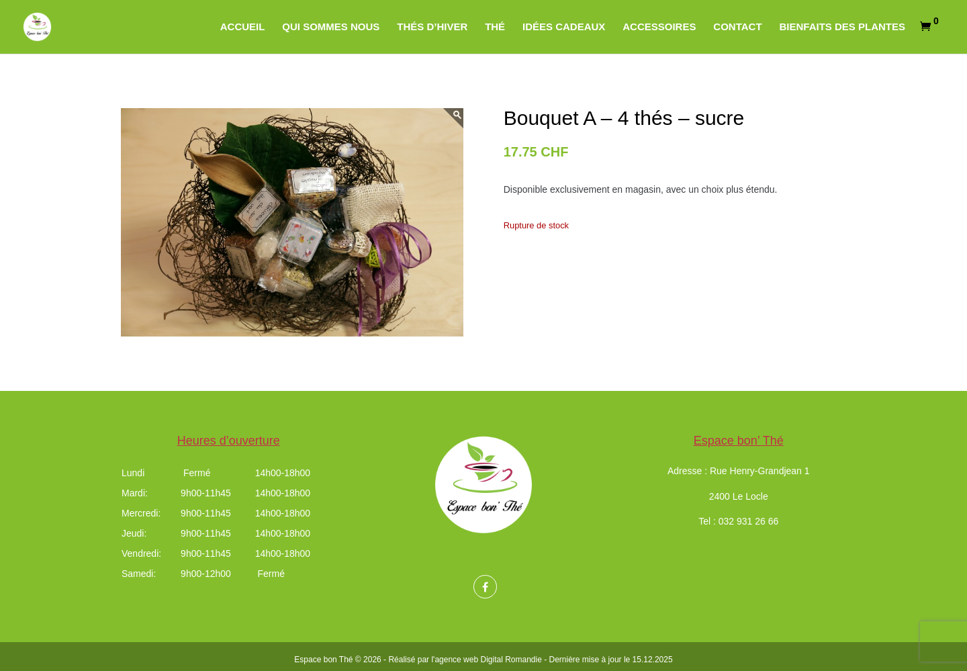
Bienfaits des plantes (842, 27)
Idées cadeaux (563, 27)
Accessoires (659, 27)
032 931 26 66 (749, 521)
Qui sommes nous (330, 27)
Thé (495, 27)
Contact (737, 27)
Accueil (242, 27)
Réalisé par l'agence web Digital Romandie (464, 659)
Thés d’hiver (432, 27)
